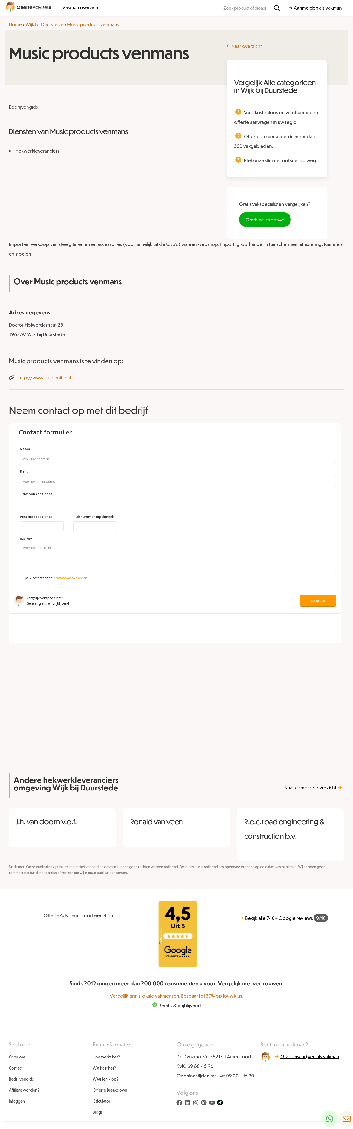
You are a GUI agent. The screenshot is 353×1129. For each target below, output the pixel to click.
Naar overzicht (246, 46)
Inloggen (17, 1101)
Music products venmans (93, 24)
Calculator (101, 1101)
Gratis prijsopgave (264, 219)
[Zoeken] (277, 8)
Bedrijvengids (21, 1078)
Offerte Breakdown (110, 1090)
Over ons (17, 1056)
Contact (16, 1067)
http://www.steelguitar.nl (44, 377)
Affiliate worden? (24, 1090)
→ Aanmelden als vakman (315, 8)
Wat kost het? (104, 1067)
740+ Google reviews (284, 918)
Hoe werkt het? (106, 1056)
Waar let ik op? (106, 1078)
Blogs (97, 1112)
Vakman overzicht (81, 7)
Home (15, 24)
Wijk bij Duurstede (44, 24)
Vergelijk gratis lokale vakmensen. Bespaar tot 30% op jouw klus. (176, 995)
